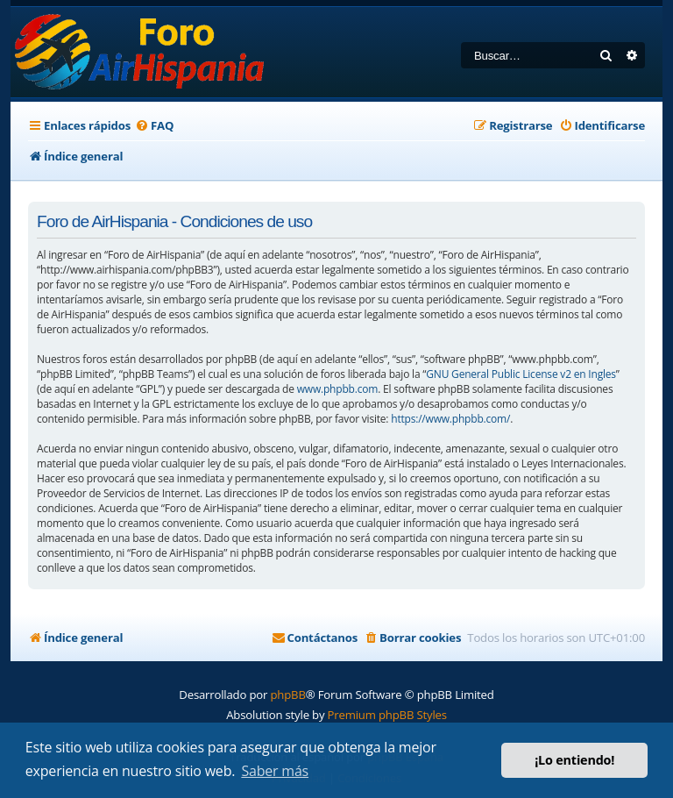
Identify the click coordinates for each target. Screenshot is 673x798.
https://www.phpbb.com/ (450, 418)
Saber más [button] (274, 770)
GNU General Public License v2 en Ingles (521, 374)
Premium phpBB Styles (387, 715)
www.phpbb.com (337, 388)
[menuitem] (154, 126)
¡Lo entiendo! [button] (574, 760)
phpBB (287, 694)
